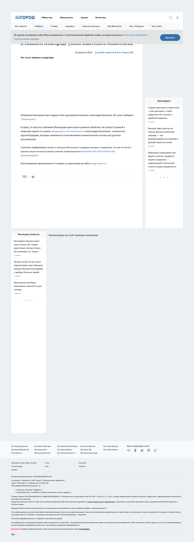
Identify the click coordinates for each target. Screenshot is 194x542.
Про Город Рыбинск (64, 450)
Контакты (82, 463)
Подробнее (82, 515)
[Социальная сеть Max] (155, 450)
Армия (84, 17)
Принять (170, 37)
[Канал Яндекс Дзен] (148, 450)
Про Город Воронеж (87, 446)
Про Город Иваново (110, 446)
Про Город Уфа (86, 450)
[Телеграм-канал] (142, 450)
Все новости (21, 26)
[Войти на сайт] (177, 17)
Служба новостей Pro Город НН (114, 52)
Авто (47, 466)
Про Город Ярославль (42, 453)
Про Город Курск (40, 450)
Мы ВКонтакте (115, 26)
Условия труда (16, 466)
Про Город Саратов (110, 450)
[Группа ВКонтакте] (128, 450)
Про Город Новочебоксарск (67, 446)
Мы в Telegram (136, 26)
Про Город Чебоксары (42, 446)
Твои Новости (16, 453)
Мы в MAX (157, 26)
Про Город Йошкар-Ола (20, 450)
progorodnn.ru (98, 163)
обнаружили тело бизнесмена (67, 131)
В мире (54, 26)
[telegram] (34, 177)
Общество (47, 17)
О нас (47, 463)
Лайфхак (39, 26)
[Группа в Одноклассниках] (135, 450)
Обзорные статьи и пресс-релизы (24, 463)
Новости (82, 466)
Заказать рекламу (91, 26)
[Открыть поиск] (170, 17)
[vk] (24, 177)
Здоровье (70, 26)
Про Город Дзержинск (19, 446)
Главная (14, 470)
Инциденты (66, 17)
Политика (100, 17)
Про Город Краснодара (89, 453)
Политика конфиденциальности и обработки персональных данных (36, 518)
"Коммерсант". (29, 119)
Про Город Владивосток (66, 453)
